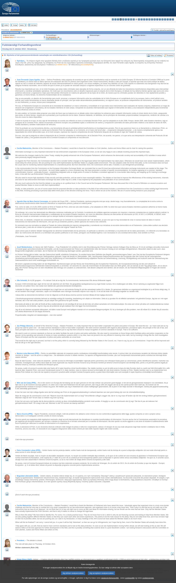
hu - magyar (149, 19)
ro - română (162, 19)
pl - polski (157, 19)
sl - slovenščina (168, 19)
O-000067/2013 (8, 37)
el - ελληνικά (128, 19)
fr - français (134, 19)
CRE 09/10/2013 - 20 (53, 39)
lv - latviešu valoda (144, 19)
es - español (115, 19)
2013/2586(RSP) (16, 30)
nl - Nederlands (155, 19)
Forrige (15, 25)
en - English (131, 19)
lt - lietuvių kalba (147, 19)
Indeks (6, 25)
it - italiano (142, 19)
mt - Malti (152, 19)
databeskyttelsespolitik (110, 581)
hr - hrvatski (139, 19)
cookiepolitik (130, 581)
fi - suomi (170, 19)
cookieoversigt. (148, 581)
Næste (22, 25)
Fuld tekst (34, 25)
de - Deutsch (123, 19)
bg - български (113, 19)
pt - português (160, 19)
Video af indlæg (156, 55)
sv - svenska (173, 19)
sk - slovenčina (165, 19)
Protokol (170, 55)
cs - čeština (118, 19)
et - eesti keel (126, 19)
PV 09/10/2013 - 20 (52, 37)
